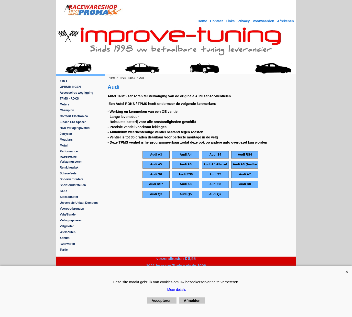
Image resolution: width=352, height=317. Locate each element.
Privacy (244, 21)
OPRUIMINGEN (70, 87)
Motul (64, 145)
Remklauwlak (69, 167)
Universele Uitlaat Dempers (79, 202)
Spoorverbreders (72, 179)
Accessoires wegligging (76, 92)
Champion (67, 110)
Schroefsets (68, 173)
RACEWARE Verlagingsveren (71, 159)
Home (202, 21)
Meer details (176, 290)
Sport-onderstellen (73, 185)
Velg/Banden (68, 214)
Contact (216, 21)
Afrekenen (285, 21)
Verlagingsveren (71, 220)
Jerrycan (66, 134)
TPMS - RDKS (69, 98)
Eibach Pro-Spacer (73, 122)
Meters (64, 104)
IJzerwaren (67, 244)
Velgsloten (67, 226)
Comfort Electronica (74, 116)
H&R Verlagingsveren (75, 128)
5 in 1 (63, 81)
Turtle (64, 249)
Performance (69, 151)
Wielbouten (68, 232)
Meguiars (66, 139)
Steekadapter (69, 197)
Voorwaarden (263, 21)
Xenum (65, 238)
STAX (63, 191)
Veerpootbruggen (72, 208)
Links (230, 21)
